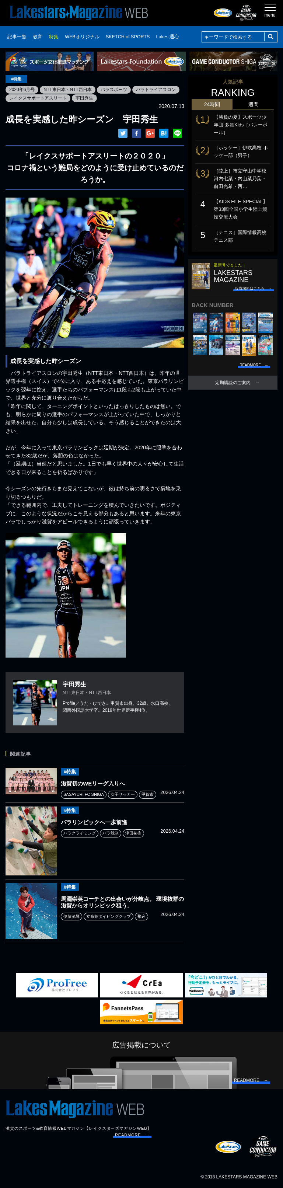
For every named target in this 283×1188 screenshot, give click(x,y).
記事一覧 (17, 36)
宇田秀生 (84, 98)
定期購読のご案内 (233, 382)
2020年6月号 (22, 89)
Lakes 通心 (167, 36)
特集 (54, 36)
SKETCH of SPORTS (128, 36)
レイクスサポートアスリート (38, 98)
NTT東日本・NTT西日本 (67, 89)
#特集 (16, 79)
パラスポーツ (114, 89)
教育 (37, 36)
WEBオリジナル (82, 36)
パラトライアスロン (156, 89)
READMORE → (132, 1135)
